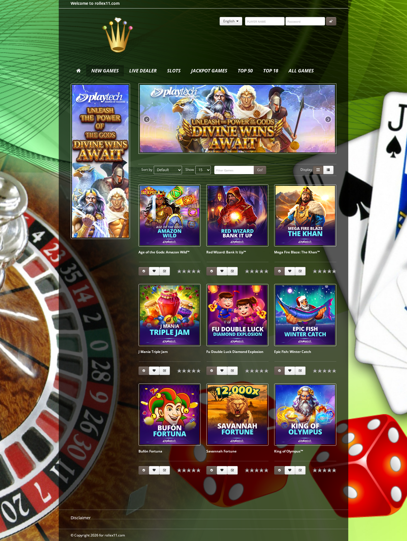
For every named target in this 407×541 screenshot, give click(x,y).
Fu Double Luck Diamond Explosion (234, 351)
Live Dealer (143, 70)
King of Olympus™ (288, 451)
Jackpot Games (209, 70)
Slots (174, 70)
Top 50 (245, 70)
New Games (105, 70)
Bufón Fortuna (150, 451)
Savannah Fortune (221, 451)
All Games (301, 70)
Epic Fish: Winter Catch (292, 351)
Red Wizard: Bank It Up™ (226, 252)
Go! (260, 169)
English (231, 21)
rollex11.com (117, 35)
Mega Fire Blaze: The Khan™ (297, 252)
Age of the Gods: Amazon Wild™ (163, 252)
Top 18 (270, 70)
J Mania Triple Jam (153, 351)
